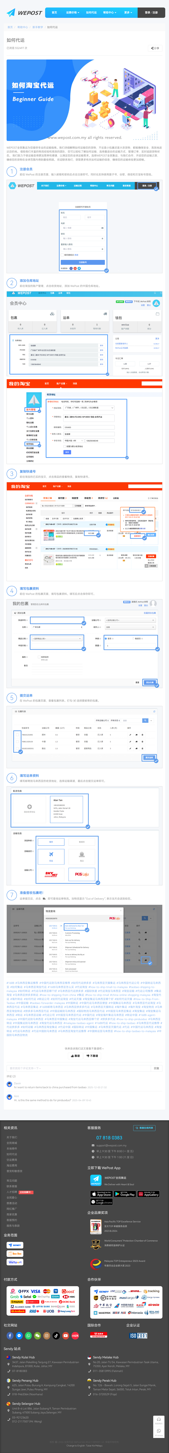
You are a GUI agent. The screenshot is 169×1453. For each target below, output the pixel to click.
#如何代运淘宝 (60, 999)
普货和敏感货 (14, 1171)
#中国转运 (72, 1003)
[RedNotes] (75, 1335)
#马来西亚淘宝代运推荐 (72, 1031)
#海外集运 (121, 1006)
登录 (147, 12)
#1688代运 (101, 1023)
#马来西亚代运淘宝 (144, 1003)
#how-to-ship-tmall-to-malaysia (108, 987)
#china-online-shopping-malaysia (130, 994)
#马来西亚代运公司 (128, 982)
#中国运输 (22, 1003)
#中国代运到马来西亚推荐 (55, 982)
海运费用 (12, 1165)
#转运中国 (131, 1015)
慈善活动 (12, 1203)
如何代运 (91, 12)
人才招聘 (12, 1191)
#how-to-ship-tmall (97, 994)
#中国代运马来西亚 (142, 1027)
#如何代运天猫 (124, 999)
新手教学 (38, 27)
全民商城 (12, 1142)
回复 (156, 1068)
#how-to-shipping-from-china (58, 994)
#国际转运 (78, 1027)
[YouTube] (65, 1335)
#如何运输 (27, 1027)
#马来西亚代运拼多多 (71, 990)
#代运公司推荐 (145, 990)
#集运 (81, 994)
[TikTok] (56, 1335)
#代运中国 (64, 1027)
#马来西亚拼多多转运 (26, 994)
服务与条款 (13, 1225)
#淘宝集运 (139, 1011)
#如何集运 (16, 987)
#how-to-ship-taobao (122, 1023)
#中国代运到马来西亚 (31, 1019)
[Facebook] (10, 1335)
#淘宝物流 (148, 1006)
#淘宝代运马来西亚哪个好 (84, 1019)
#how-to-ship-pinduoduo (132, 1019)
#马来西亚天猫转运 (102, 1006)
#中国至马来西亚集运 (119, 1011)
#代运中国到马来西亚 (45, 1031)
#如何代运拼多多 (81, 982)
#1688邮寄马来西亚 (52, 1006)
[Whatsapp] (28, 1335)
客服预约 (12, 1220)
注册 (155, 12)
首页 (54, 12)
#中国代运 (89, 1015)
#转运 (19, 1015)
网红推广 (12, 1208)
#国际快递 (91, 990)
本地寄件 (12, 1148)
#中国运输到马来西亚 (63, 1011)
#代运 (126, 1027)
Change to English (76, 1445)
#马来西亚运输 (33, 1015)
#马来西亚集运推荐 (27, 982)
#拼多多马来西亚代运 (36, 1011)
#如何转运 (24, 990)
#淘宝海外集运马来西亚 (110, 1015)
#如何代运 (30, 999)
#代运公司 (48, 1015)
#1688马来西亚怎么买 (61, 987)
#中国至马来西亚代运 (69, 1015)
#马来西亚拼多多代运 (77, 1006)
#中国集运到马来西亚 (26, 1023)
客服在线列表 (144, 1128)
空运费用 (12, 1159)
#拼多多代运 (108, 1019)
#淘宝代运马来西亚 (51, 1023)
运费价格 (72, 12)
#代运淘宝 (81, 987)
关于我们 (12, 1137)
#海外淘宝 (134, 1006)
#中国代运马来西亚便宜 (94, 1003)
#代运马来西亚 (22, 1031)
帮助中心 (109, 12)
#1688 (11, 982)
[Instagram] (46, 1335)
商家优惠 (12, 1214)
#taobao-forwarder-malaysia (47, 1003)
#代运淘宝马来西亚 (109, 990)
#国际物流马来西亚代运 (91, 1011)
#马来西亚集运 (30, 1006)
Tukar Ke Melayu (94, 1445)
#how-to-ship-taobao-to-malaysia (135, 1031)
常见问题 (12, 1180)
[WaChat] (37, 1335)
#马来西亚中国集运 (56, 1019)
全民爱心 (12, 1197)
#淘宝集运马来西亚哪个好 (98, 999)
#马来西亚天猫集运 (104, 982)
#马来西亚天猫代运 (110, 1027)
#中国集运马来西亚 (120, 1003)
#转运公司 (43, 999)
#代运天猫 (75, 999)
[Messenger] (19, 1335)
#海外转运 (16, 999)
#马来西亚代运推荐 (148, 1023)
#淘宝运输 (128, 990)
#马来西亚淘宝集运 (46, 1027)
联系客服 (12, 1186)
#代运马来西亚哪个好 (45, 990)
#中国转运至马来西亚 (101, 1031)
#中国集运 (91, 1027)
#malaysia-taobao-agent (79, 1023)
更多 (128, 12)
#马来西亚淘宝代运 (35, 987)
